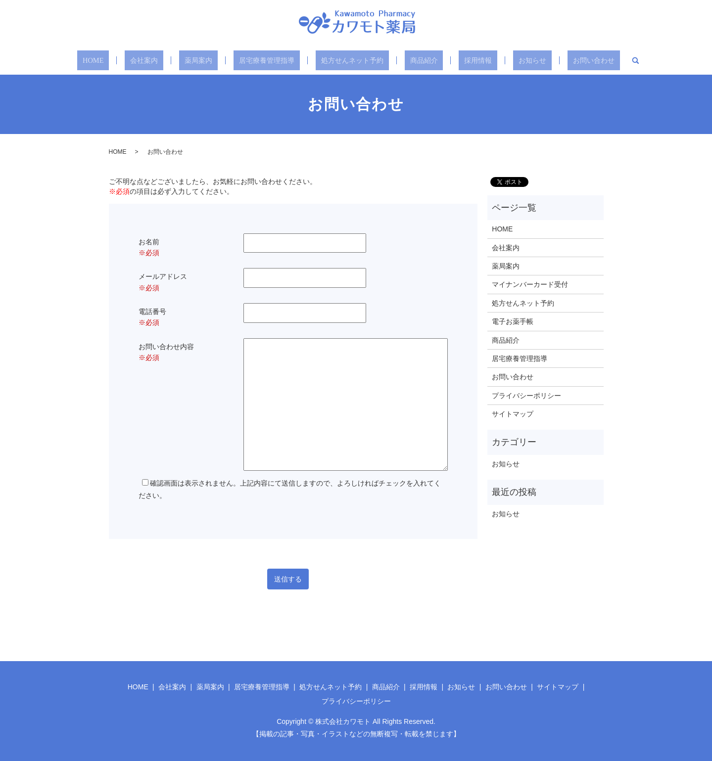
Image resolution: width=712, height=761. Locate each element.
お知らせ (514, 60)
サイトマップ (512, 414)
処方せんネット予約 (352, 60)
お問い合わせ (570, 60)
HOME (115, 60)
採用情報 (467, 60)
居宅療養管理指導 (269, 60)
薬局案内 (206, 60)
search (609, 60)
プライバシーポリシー (526, 396)
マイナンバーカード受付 (530, 284)
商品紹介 (419, 60)
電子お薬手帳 (512, 321)
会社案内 (158, 60)
